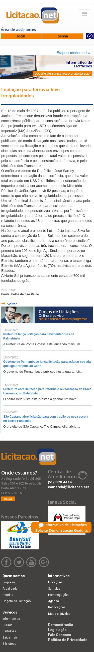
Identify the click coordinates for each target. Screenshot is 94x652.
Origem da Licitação (17, 601)
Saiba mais (10, 637)
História (8, 595)
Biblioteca (9, 644)
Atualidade (10, 588)
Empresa (9, 582)
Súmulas (54, 588)
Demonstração (60, 625)
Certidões (9, 631)
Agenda (53, 601)
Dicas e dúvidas (59, 614)
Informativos (11, 619)
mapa (8, 498)
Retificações (57, 607)
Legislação (57, 630)
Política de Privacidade (67, 640)
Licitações (55, 582)
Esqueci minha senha (73, 53)
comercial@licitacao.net (68, 487)
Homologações (58, 595)
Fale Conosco (59, 635)
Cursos (8, 625)
